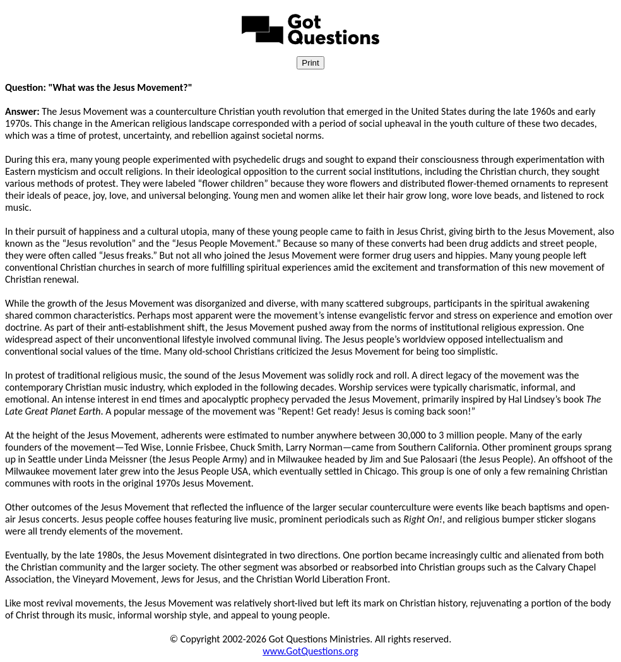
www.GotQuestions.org (310, 651)
